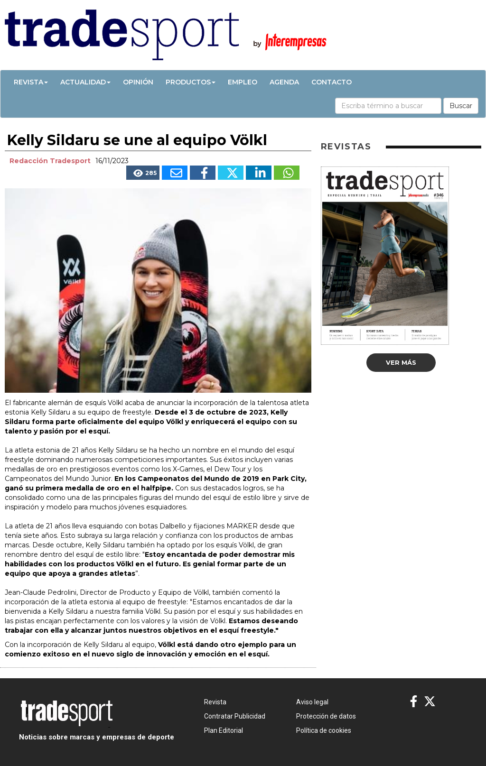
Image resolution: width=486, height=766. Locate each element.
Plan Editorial (223, 730)
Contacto (331, 82)
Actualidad (85, 82)
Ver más (401, 362)
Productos (190, 82)
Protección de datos (326, 716)
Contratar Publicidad (234, 716)
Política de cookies (323, 730)
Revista (31, 82)
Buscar (460, 106)
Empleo (242, 82)
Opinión (138, 82)
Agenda (284, 82)
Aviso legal (312, 702)
